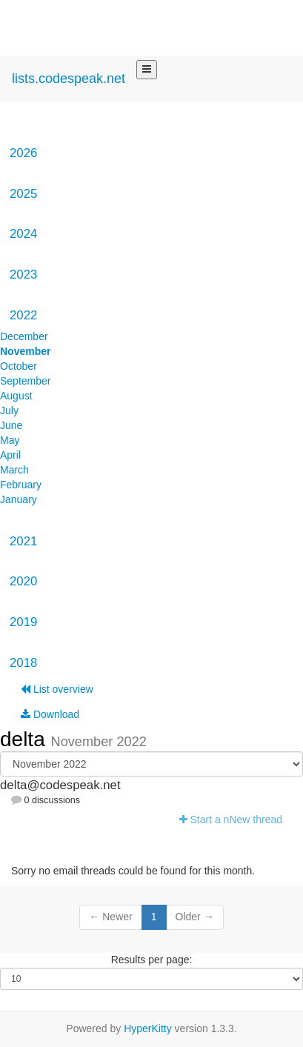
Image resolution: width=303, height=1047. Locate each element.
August (16, 396)
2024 (23, 234)
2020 (23, 581)
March (14, 470)
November (25, 351)
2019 (23, 622)
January (18, 499)
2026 (23, 153)
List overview (57, 689)
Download (50, 714)
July (9, 410)
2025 (23, 194)
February (20, 485)
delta (25, 739)
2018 (23, 663)
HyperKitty (148, 1028)
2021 (23, 541)
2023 (23, 274)
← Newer (110, 917)
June (11, 425)
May (9, 440)
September (25, 381)
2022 (23, 315)
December (24, 336)
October (18, 366)
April (10, 455)
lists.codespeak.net (68, 78)
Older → (195, 917)
